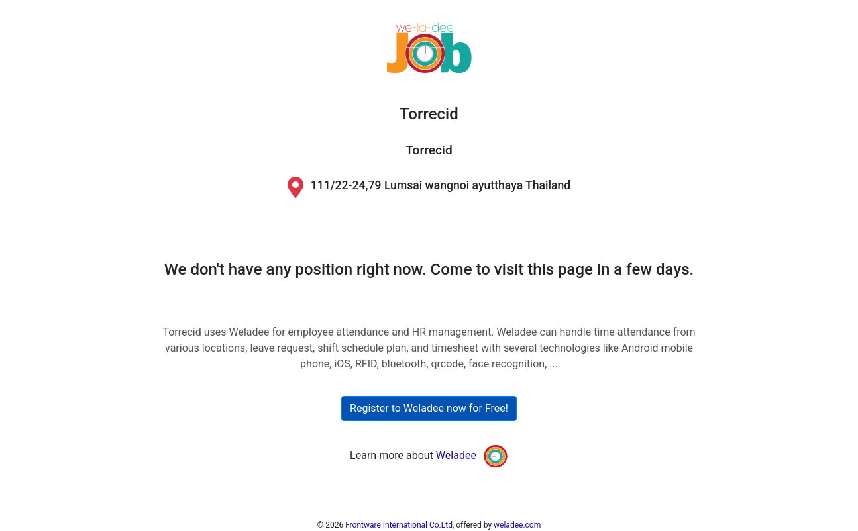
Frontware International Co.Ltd (399, 525)
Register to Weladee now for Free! (429, 408)
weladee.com (517, 525)
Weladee (456, 455)
